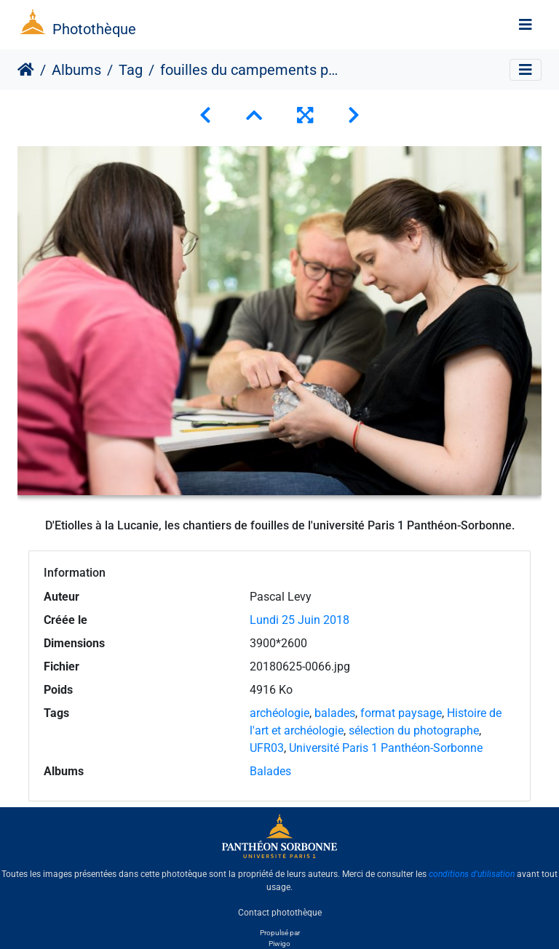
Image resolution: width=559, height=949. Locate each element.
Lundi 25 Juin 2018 (299, 620)
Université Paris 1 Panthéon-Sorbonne (386, 748)
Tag (131, 70)
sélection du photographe (414, 730)
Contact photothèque (280, 912)
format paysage (401, 713)
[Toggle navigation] (526, 25)
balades (334, 713)
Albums (76, 70)
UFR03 (267, 748)
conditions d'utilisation (472, 874)
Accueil (25, 70)
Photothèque (94, 29)
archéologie (279, 713)
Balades (270, 771)
